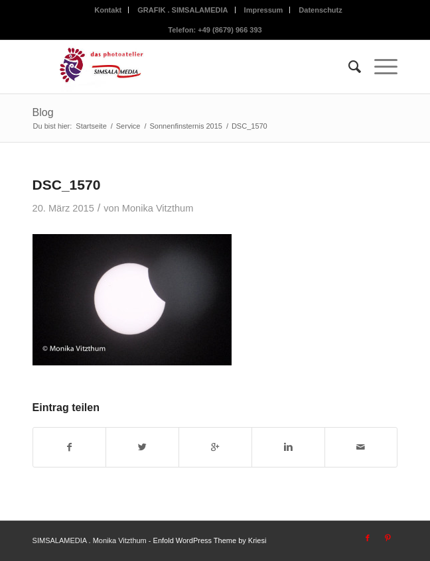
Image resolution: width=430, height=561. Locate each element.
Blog (43, 112)
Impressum (263, 10)
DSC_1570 (67, 184)
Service (128, 126)
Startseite (91, 126)
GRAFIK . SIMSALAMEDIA (182, 10)
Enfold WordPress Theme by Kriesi (210, 540)
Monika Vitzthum (158, 208)
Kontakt (107, 10)
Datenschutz (320, 10)
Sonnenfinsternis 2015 (185, 126)
